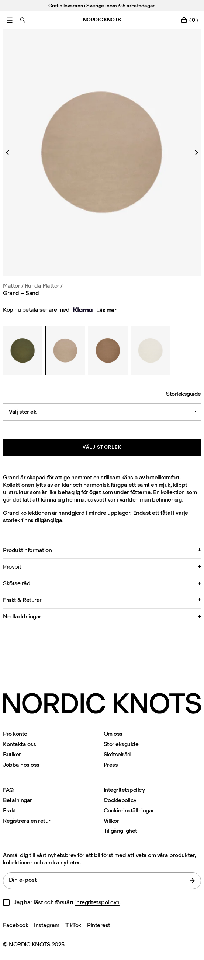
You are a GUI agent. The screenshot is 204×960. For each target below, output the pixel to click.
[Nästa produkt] (193, 153)
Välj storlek (102, 447)
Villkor (111, 820)
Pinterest (98, 925)
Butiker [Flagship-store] (12, 754)
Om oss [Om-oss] (113, 733)
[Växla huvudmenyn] (9, 20)
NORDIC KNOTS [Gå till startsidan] (102, 20)
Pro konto (15, 733)
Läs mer (106, 309)
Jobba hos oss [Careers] (21, 764)
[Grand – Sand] (22, 350)
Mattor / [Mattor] (14, 285)
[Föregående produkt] (10, 153)
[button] (102, 550)
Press (111, 764)
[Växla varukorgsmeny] (189, 20)
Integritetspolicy (124, 789)
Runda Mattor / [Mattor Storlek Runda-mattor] (44, 285)
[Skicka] (192, 881)
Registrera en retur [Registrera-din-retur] (27, 820)
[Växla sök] (23, 20)
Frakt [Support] (9, 810)
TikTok (73, 925)
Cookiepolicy (120, 800)
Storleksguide (183, 393)
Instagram (46, 925)
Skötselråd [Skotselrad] (117, 754)
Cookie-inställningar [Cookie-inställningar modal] (129, 810)
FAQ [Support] (8, 789)
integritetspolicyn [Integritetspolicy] (97, 902)
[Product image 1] (102, 152)
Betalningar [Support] (17, 800)
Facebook (15, 925)
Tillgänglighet (120, 831)
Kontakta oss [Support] (19, 744)
